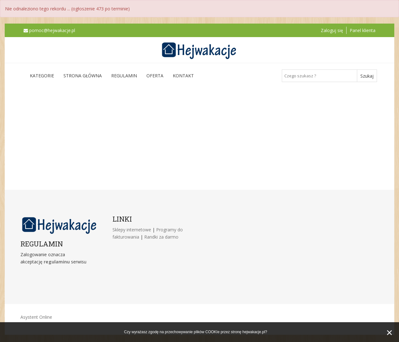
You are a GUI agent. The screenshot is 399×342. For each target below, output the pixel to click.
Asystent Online (36, 317)
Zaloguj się (332, 30)
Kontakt (183, 76)
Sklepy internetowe (132, 230)
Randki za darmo (161, 237)
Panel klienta (362, 30)
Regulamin (124, 76)
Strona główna (82, 76)
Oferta (154, 76)
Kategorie (42, 76)
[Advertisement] (199, 135)
